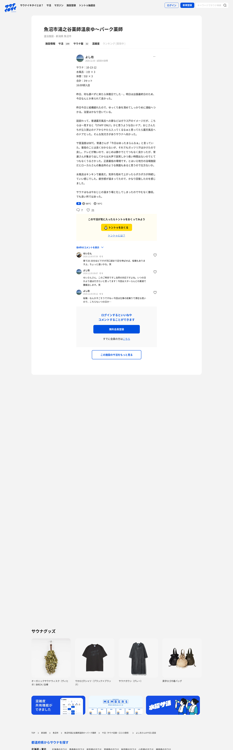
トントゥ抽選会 (87, 5)
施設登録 (71, 5)
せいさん (87, 253)
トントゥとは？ (116, 235)
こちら (126, 339)
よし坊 (89, 57)
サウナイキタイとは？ (31, 5)
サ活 (48, 5)
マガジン (58, 5)
